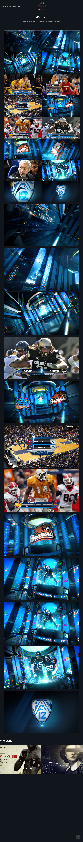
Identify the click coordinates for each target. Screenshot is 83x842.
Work (14, 6)
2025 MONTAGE (7, 6)
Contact (20, 6)
